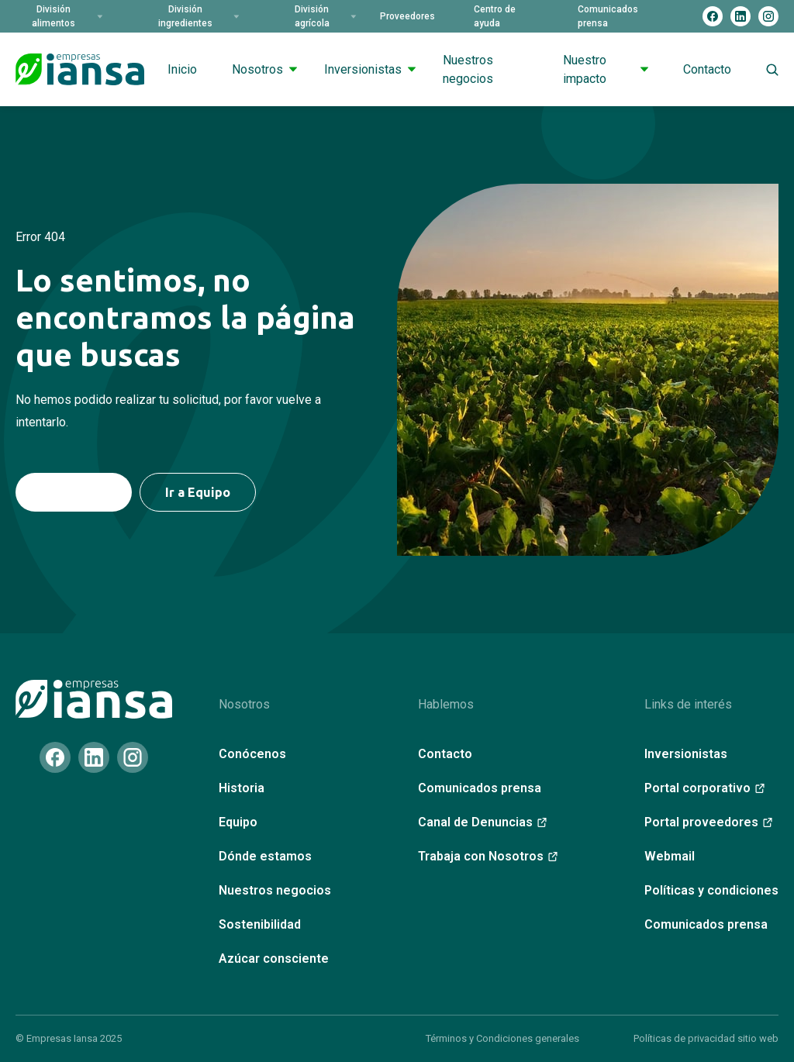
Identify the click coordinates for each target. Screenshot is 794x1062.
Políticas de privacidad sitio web (705, 1038)
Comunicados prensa (608, 16)
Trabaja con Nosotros (488, 856)
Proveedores (407, 16)
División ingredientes (199, 16)
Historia (241, 788)
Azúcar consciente (274, 958)
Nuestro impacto (605, 69)
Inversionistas (370, 69)
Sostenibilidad (260, 924)
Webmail (669, 856)
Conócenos (252, 754)
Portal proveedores (708, 822)
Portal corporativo (704, 788)
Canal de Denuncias (482, 822)
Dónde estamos (265, 856)
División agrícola (326, 16)
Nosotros (264, 69)
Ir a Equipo (197, 492)
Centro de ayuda (495, 16)
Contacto (707, 69)
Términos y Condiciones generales (502, 1038)
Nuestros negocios (468, 69)
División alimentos (67, 16)
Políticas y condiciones (711, 890)
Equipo (238, 822)
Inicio (182, 69)
